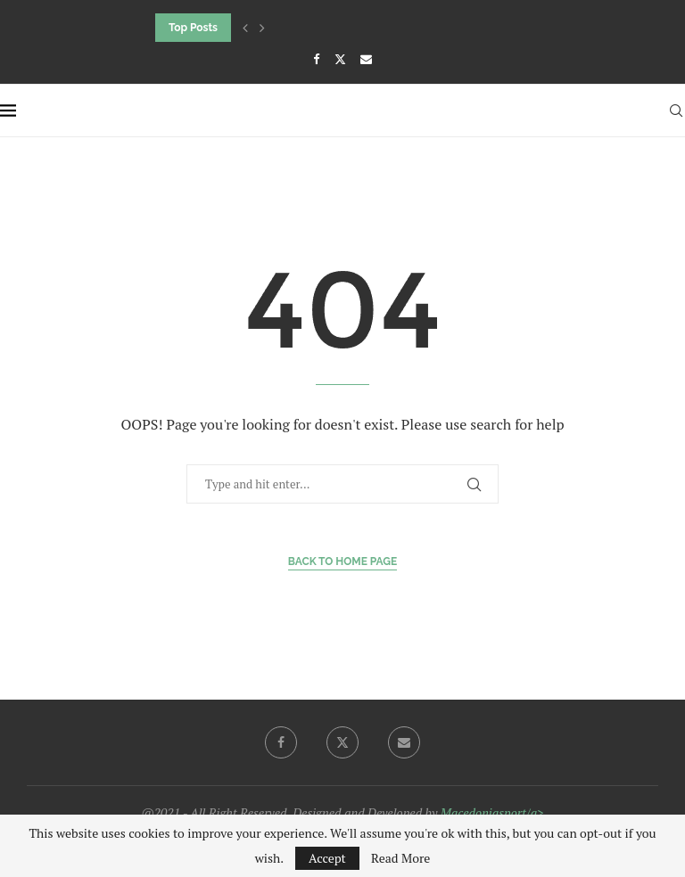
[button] (245, 27)
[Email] (366, 59)
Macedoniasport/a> (492, 812)
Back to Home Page (343, 561)
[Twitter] (340, 59)
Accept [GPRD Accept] (327, 857)
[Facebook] (316, 59)
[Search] (676, 110)
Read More (400, 858)
